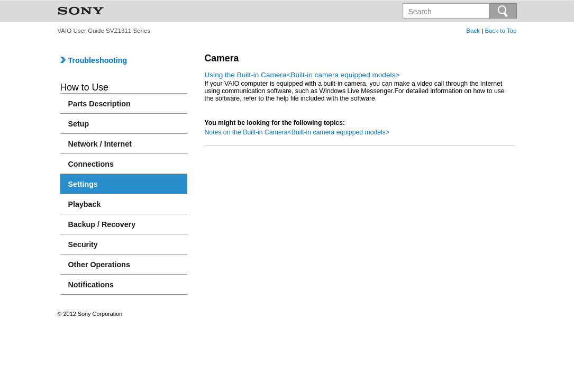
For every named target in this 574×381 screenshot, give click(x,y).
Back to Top (500, 31)
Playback (84, 204)
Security (83, 244)
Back (473, 31)
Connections (91, 164)
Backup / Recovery (102, 224)
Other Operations (99, 264)
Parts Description (99, 103)
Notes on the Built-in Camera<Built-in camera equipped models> (297, 132)
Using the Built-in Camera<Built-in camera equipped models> (302, 75)
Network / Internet (100, 144)
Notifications (91, 284)
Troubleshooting (93, 60)
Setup (78, 124)
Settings (83, 184)
